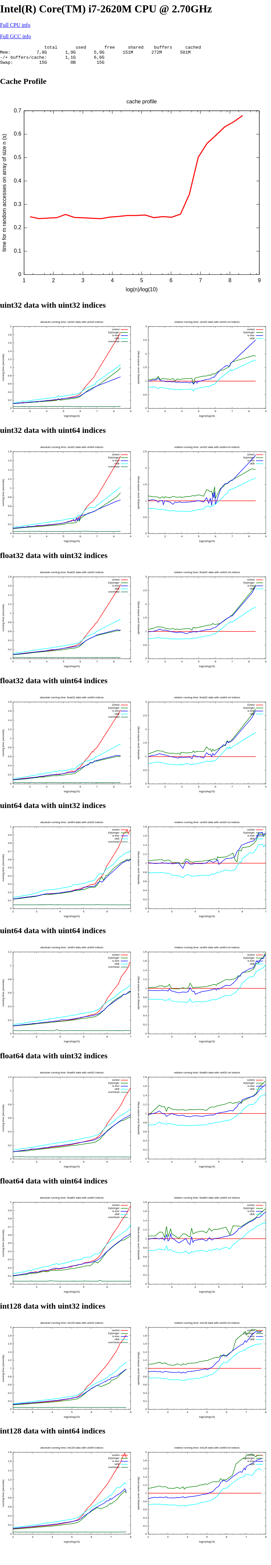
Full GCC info (15, 36)
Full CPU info (15, 25)
